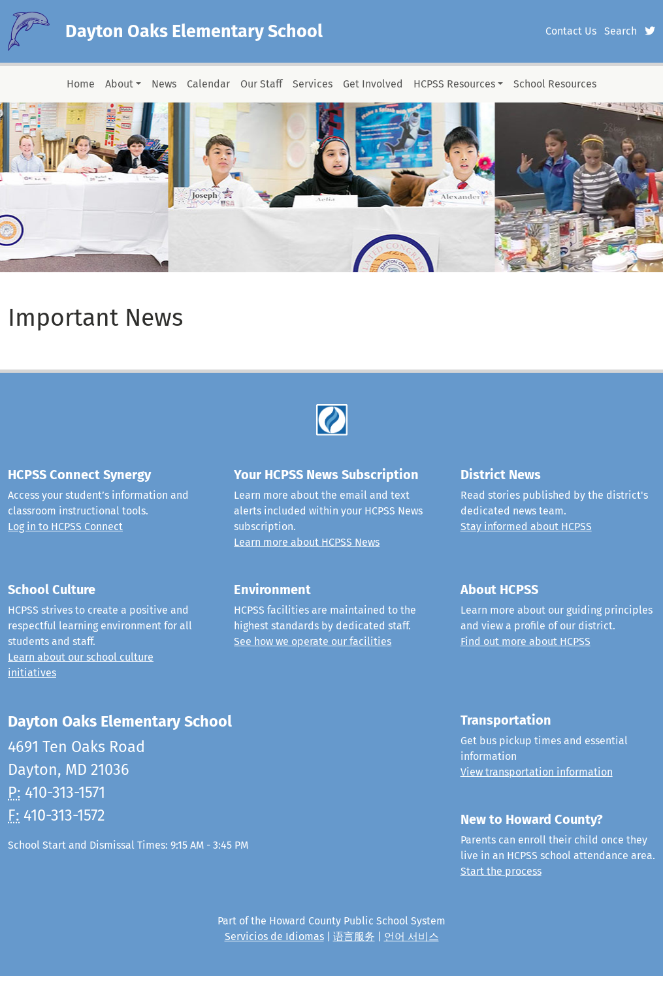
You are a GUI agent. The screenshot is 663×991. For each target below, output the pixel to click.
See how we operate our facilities (312, 641)
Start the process (501, 871)
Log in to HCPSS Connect (65, 526)
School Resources (554, 84)
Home (81, 84)
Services (312, 84)
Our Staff (261, 84)
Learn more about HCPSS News (307, 542)
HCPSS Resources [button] (454, 84)
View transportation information (537, 772)
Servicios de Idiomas (274, 936)
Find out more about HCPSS (525, 641)
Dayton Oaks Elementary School (194, 31)
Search (620, 31)
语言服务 (354, 936)
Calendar (208, 84)
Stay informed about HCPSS (526, 526)
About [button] (119, 84)
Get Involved (373, 84)
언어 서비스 (411, 936)
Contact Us (570, 31)
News (164, 84)
